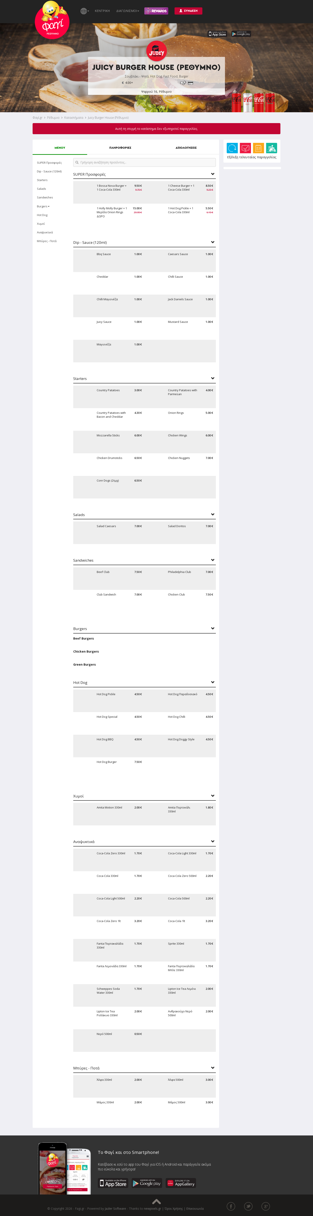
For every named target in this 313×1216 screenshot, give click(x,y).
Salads (41, 189)
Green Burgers (84, 664)
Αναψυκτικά (45, 232)
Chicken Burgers (86, 651)
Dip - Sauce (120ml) (49, 171)
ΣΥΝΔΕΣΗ (188, 10)
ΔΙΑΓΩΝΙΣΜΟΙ (127, 11)
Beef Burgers (83, 638)
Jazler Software (115, 1208)
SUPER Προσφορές (49, 163)
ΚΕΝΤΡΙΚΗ (102, 11)
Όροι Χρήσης (174, 1208)
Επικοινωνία (195, 1208)
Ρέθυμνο (53, 117)
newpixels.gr (152, 1208)
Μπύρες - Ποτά (47, 241)
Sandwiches (45, 197)
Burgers (43, 206)
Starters (42, 180)
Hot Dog (42, 215)
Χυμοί (41, 224)
